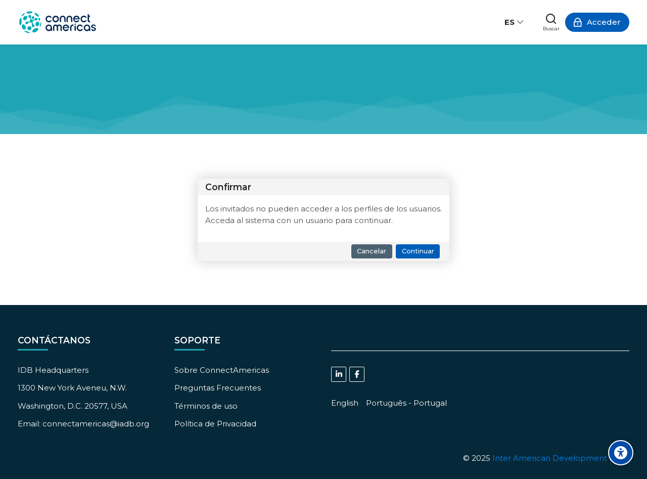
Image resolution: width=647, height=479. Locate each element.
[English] (344, 403)
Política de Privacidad (215, 423)
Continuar (418, 251)
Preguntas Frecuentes (217, 388)
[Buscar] (551, 22)
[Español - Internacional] (514, 22)
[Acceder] (597, 22)
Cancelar (371, 251)
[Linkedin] (338, 374)
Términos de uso (206, 406)
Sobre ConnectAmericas (221, 370)
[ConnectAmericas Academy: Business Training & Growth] (58, 22)
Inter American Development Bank (560, 458)
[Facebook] (356, 374)
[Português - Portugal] (406, 403)
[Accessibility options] (620, 452)
